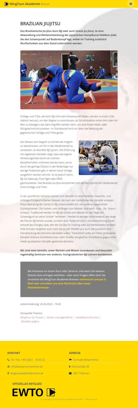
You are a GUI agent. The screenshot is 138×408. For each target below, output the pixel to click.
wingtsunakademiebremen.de (26, 373)
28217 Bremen (81, 373)
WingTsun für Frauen (32, 317)
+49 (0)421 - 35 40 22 (33, 359)
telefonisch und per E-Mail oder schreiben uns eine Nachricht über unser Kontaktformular (67, 283)
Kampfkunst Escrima (87, 317)
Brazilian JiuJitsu (30, 321)
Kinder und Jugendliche (60, 317)
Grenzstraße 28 (80, 366)
